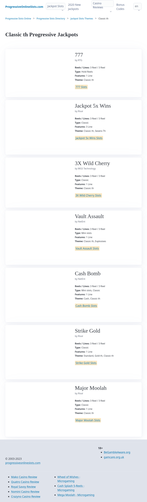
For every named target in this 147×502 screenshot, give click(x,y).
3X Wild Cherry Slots (88, 195)
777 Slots (81, 87)
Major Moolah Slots (88, 420)
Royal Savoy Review (23, 487)
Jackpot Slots (55, 6)
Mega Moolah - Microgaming (75, 495)
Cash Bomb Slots (86, 306)
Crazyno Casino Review (25, 496)
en (136, 6)
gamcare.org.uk (114, 457)
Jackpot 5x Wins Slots (89, 138)
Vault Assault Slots (87, 248)
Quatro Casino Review (25, 482)
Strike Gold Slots (86, 363)
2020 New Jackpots (74, 7)
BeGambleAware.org (117, 452)
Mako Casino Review (24, 477)
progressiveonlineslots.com (22, 463)
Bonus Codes (120, 7)
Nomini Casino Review (25, 492)
